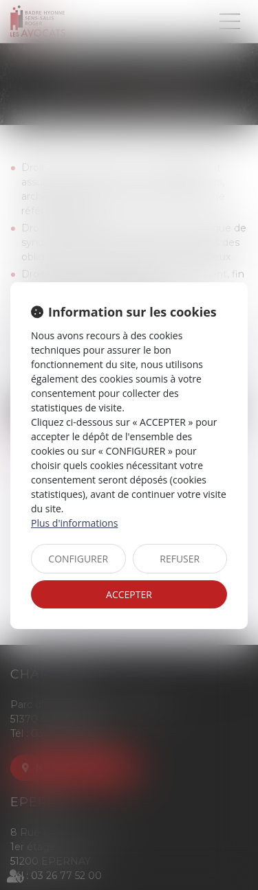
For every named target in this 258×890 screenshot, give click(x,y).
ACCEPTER (129, 594)
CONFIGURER (78, 558)
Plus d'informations (74, 522)
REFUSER (180, 558)
